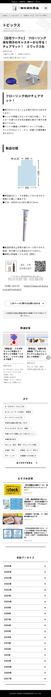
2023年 (8, 583)
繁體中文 (30, 2)
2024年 (8, 578)
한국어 (38, 2)
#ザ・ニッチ (10, 456)
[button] (48, 357)
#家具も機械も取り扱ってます (14, 58)
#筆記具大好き (10, 439)
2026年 (8, 566)
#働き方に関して (9, 54)
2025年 (8, 572)
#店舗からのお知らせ (28, 456)
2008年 (8, 672)
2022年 (8, 589)
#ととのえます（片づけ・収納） (17, 428)
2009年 (8, 667)
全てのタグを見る (24, 463)
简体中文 (22, 2)
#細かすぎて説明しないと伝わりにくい (13, 382)
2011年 (7, 655)
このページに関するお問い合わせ (25, 303)
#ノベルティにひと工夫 (12, 372)
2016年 (7, 625)
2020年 (8, 601)
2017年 (7, 619)
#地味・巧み (8, 375)
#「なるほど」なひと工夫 (13, 369)
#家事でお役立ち (24, 54)
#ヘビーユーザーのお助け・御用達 (18, 412)
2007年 (8, 678)
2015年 (7, 631)
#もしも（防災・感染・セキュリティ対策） (37, 367)
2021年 (7, 595)
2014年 (7, 637)
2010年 (7, 661)
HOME (5, 16)
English (14, 2)
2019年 (7, 607)
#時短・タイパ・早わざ (12, 380)
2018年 (7, 613)
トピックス (15, 16)
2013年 (7, 643)
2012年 (7, 649)
